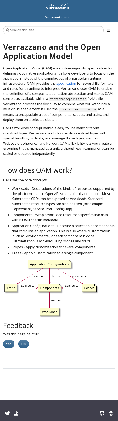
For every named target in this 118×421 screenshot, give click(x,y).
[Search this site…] (53, 30)
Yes (8, 344)
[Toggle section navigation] (108, 30)
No (23, 344)
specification (66, 83)
